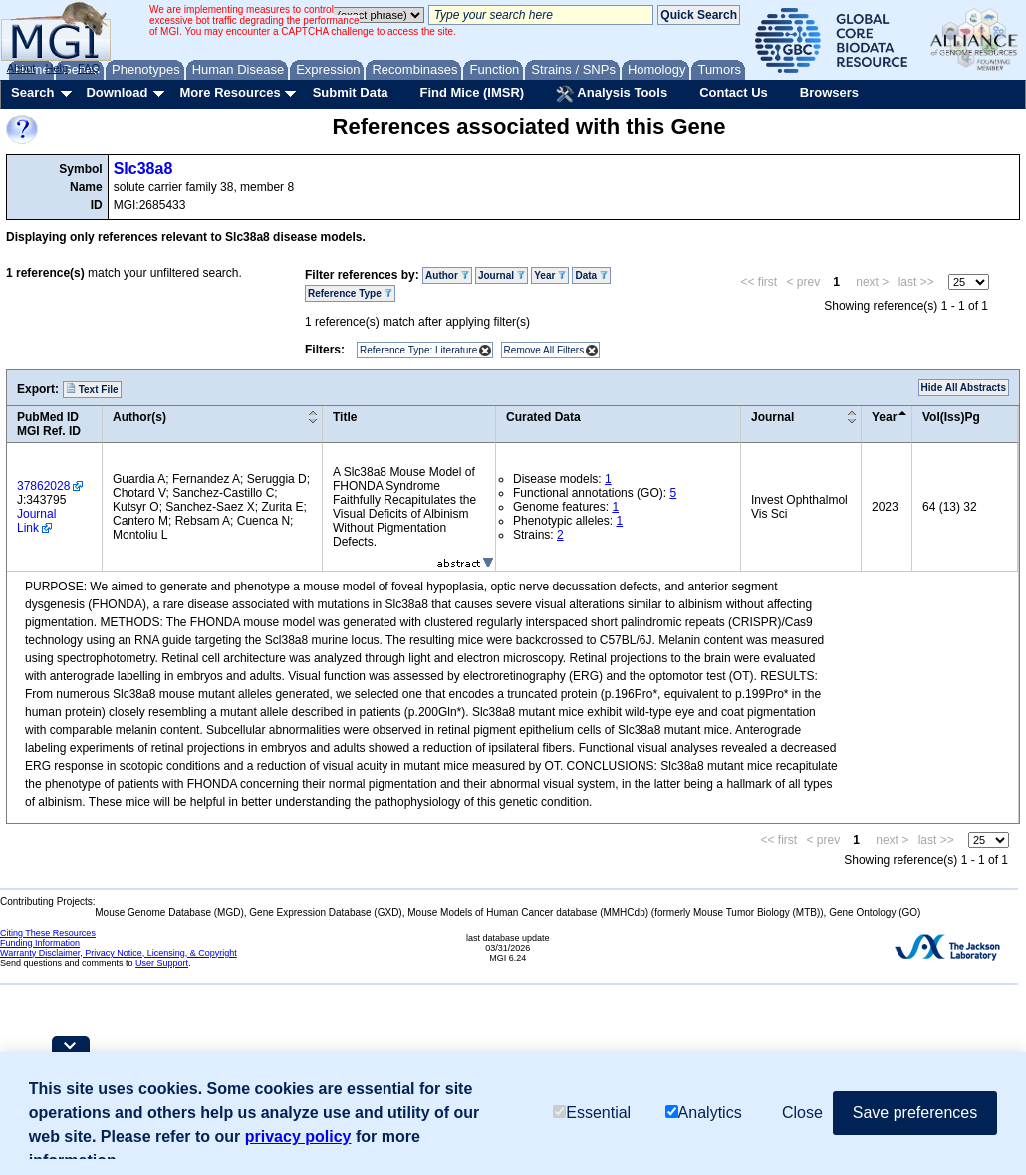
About (21, 68)
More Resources (229, 92)
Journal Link (36, 521)
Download (116, 92)
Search (32, 92)
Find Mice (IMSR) (471, 92)
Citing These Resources (48, 933)
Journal (501, 275)
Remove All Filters (544, 350)
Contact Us (733, 92)
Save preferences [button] (915, 1112)
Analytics (703, 1112)
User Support (161, 963)
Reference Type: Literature (418, 350)
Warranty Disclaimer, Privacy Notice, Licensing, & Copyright (118, 953)
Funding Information (40, 943)
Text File (92, 389)
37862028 (43, 486)
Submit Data (350, 92)
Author (447, 275)
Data (591, 275)
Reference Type (350, 293)
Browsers (829, 92)
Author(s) (139, 417)
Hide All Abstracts (963, 387)
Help (56, 68)
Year (550, 275)
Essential (592, 1112)
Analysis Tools (611, 94)
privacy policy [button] (298, 1136)
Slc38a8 (143, 168)
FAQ (89, 68)
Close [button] (802, 1112)
